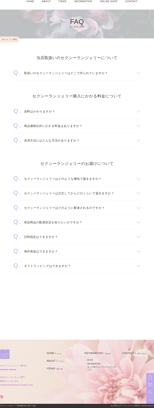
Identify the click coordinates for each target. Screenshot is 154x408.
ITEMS (62, 4)
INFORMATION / (97, 353)
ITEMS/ (55, 368)
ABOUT (46, 4)
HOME (30, 4)
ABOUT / (55, 360)
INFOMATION (93, 364)
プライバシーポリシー (8, 405)
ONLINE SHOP (109, 4)
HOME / (54, 353)
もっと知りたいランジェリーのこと (101, 368)
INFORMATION (83, 4)
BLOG (90, 360)
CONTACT (131, 4)
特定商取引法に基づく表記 (26, 405)
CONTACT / (134, 353)
